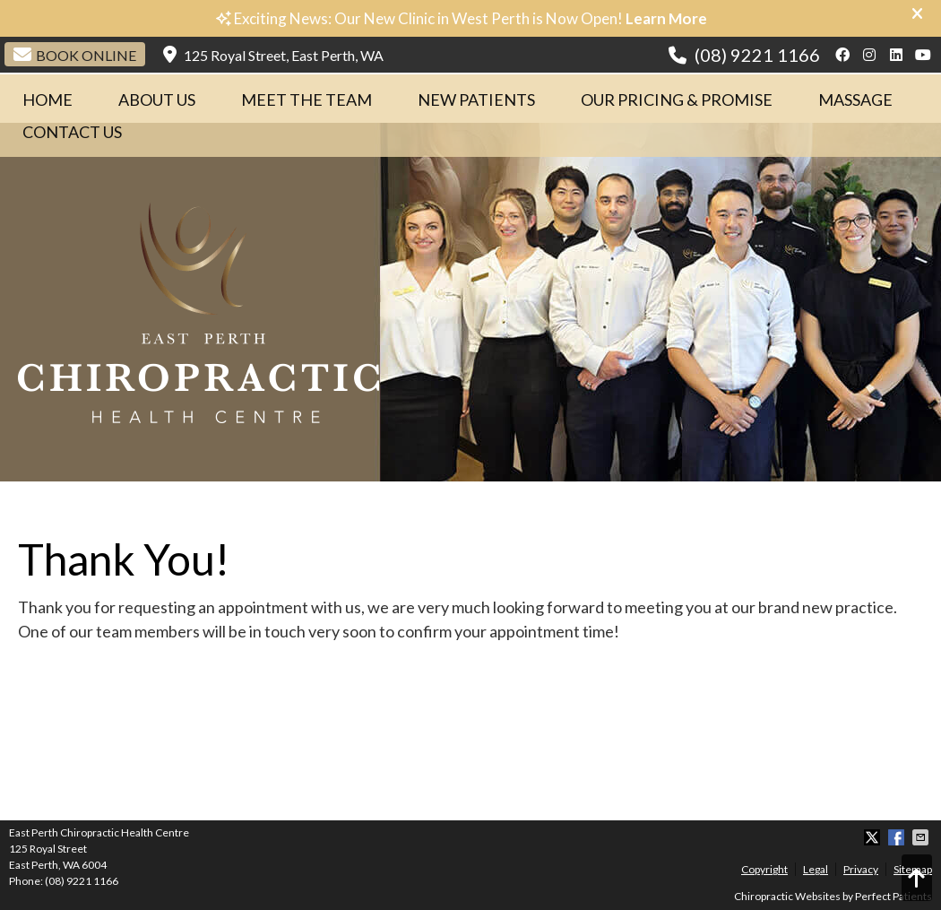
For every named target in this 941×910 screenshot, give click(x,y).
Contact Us (72, 132)
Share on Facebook (898, 837)
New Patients (476, 99)
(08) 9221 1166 (757, 54)
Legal (815, 869)
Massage (855, 99)
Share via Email (922, 837)
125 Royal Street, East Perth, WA (273, 55)
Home (47, 99)
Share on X (874, 837)
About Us (156, 99)
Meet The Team (306, 99)
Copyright (764, 869)
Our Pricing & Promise (677, 99)
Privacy (860, 869)
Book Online (74, 55)
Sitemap (913, 869)
